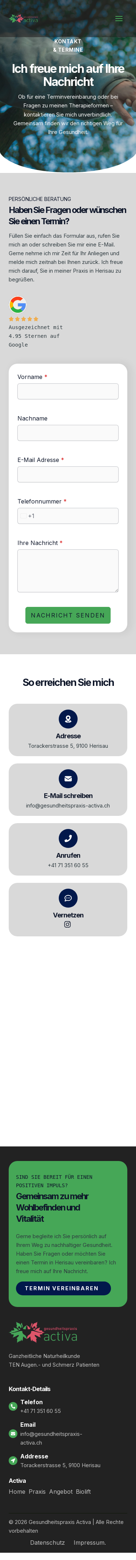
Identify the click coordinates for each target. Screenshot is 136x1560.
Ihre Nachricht (40, 542)
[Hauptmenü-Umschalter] (119, 18)
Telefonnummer (42, 501)
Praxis (37, 1491)
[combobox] (26, 516)
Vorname (32, 376)
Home (17, 1491)
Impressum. (90, 1542)
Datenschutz (47, 1542)
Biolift (83, 1491)
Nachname (32, 418)
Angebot (61, 1491)
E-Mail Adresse (40, 459)
